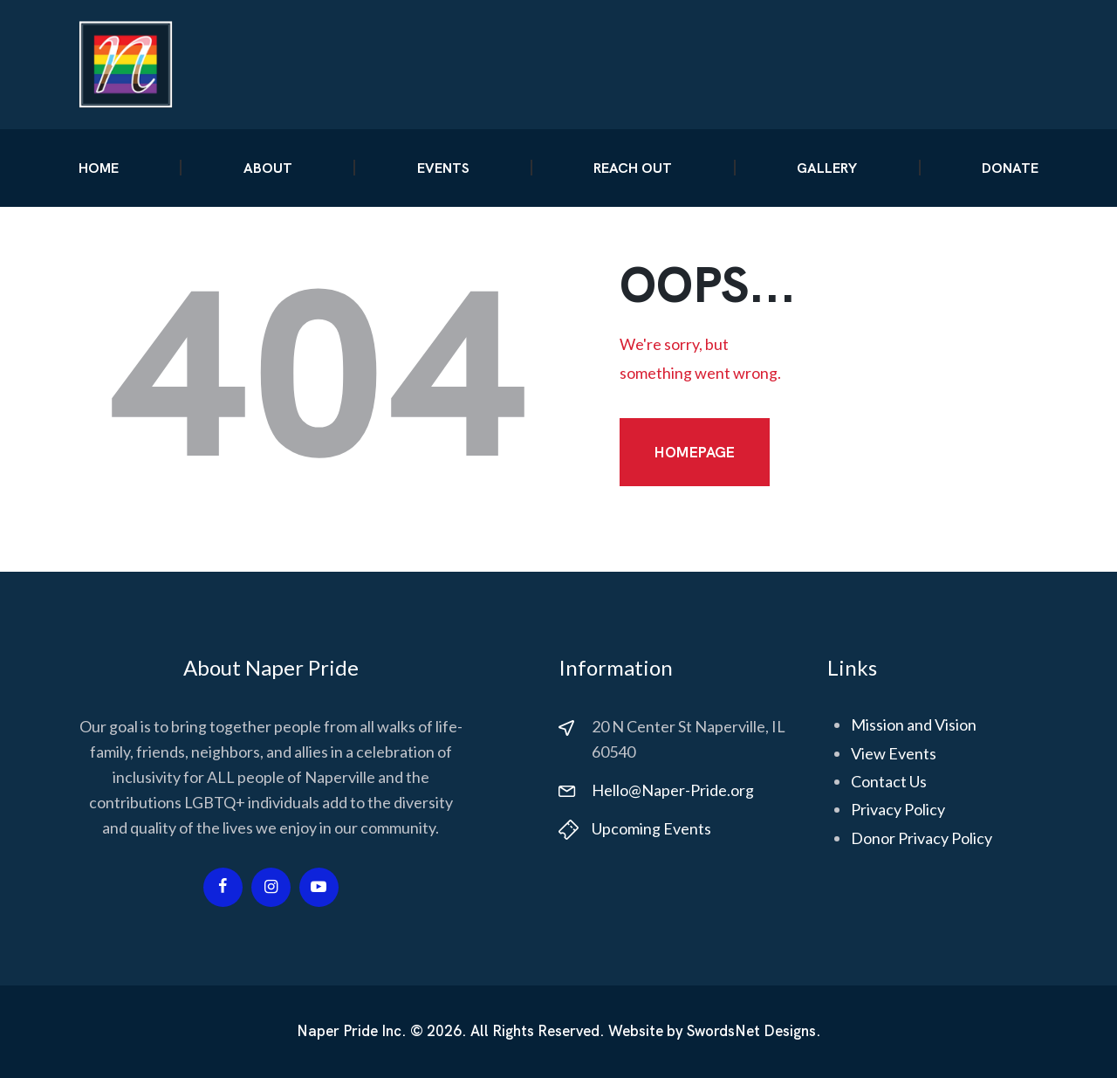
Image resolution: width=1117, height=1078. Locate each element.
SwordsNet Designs (751, 1031)
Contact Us (889, 781)
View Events (893, 753)
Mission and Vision (914, 724)
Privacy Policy (898, 809)
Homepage (694, 452)
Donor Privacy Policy (921, 838)
